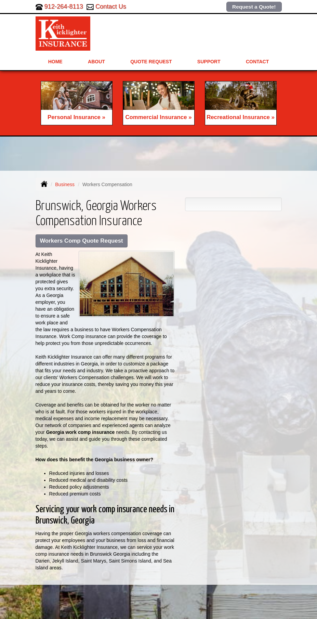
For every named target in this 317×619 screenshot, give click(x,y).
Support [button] (209, 61)
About (96, 61)
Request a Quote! (254, 7)
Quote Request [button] (151, 61)
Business (65, 184)
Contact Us (110, 6)
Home (55, 61)
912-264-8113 (63, 6)
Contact (257, 61)
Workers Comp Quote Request (81, 240)
